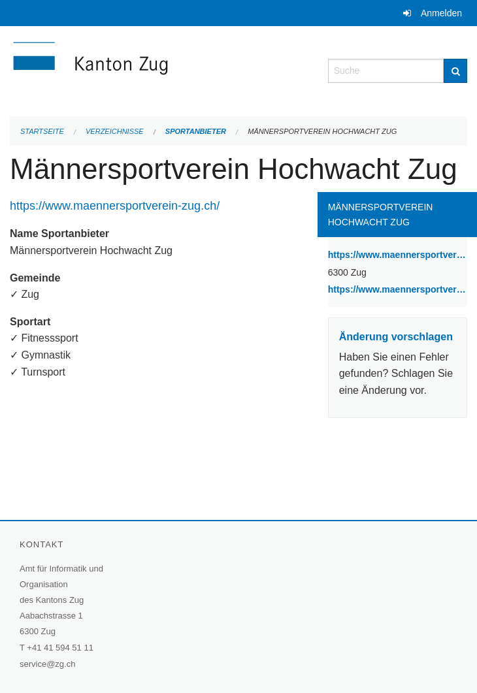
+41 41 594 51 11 (60, 648)
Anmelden (441, 13)
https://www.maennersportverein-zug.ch (397, 288)
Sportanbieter (195, 131)
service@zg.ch (47, 664)
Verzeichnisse (115, 131)
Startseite (42, 131)
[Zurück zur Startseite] (159, 69)
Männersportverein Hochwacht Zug (322, 131)
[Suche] (455, 71)
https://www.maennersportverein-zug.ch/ (116, 205)
